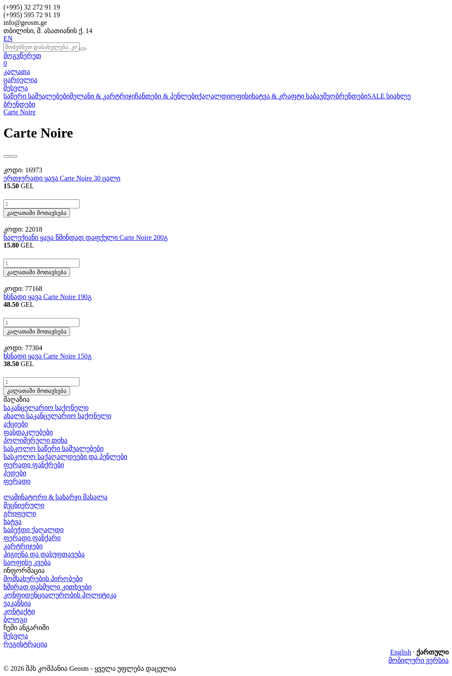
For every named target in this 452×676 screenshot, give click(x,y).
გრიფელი (19, 513)
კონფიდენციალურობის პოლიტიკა (59, 595)
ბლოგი (15, 619)
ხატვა (12, 521)
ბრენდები (351, 96)
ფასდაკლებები (28, 432)
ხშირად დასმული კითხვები (47, 586)
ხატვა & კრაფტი (279, 96)
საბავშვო (321, 96)
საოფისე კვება (27, 562)
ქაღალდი (214, 96)
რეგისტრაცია (25, 644)
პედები (14, 473)
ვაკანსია (17, 603)
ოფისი (241, 96)
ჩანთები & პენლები (166, 96)
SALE (376, 96)
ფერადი (17, 481)
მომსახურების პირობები (42, 578)
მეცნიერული (23, 505)
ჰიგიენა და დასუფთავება (44, 554)
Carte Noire (19, 112)
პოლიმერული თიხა (35, 440)
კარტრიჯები (23, 546)
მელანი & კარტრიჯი (102, 96)
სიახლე (398, 96)
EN (7, 38)
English (400, 652)
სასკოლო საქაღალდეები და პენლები (65, 456)
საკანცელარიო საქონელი (46, 407)
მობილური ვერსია (418, 660)
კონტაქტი (19, 611)
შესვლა (15, 88)
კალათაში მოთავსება (37, 213)
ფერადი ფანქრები (33, 464)
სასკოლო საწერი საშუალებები (53, 448)
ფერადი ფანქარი (32, 537)
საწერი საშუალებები (36, 96)
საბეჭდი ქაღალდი (33, 529)
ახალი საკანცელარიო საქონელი (57, 415)
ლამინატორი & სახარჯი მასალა (55, 497)
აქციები (15, 424)
